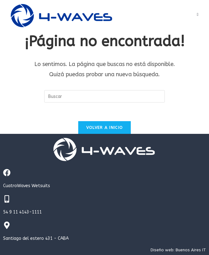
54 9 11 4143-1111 (22, 212)
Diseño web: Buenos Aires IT (178, 250)
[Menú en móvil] (197, 14)
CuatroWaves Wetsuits (26, 185)
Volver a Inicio (104, 127)
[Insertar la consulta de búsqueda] (104, 96)
